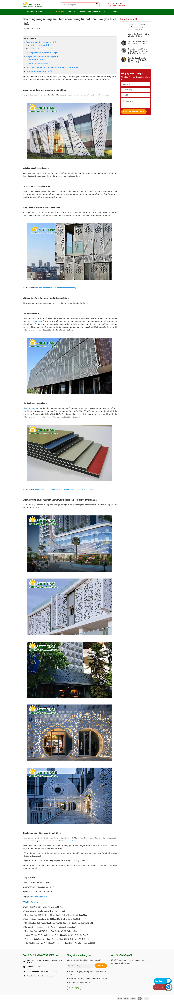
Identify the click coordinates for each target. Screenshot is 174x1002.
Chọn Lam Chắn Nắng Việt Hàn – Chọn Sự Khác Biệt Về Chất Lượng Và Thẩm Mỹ (56, 939)
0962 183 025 (119, 5)
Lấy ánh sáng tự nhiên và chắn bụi (40, 49)
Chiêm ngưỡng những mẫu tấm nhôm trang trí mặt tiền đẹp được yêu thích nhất (52, 67)
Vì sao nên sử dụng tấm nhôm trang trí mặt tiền (41, 42)
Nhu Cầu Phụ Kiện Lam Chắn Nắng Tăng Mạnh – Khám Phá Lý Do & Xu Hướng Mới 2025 (59, 943)
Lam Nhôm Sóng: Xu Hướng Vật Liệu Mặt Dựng (43, 907)
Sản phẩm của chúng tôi (89, 12)
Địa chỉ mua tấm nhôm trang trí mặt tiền (39, 71)
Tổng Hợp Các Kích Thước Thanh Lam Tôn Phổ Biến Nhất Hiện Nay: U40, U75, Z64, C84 (58, 923)
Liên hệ (115, 12)
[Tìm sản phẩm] (80, 4)
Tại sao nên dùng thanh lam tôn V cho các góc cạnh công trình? (49, 927)
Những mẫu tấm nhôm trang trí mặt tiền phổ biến (42, 57)
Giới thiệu (71, 12)
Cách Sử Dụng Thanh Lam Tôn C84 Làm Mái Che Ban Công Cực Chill (51, 919)
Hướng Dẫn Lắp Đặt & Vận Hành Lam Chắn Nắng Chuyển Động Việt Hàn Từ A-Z (55, 935)
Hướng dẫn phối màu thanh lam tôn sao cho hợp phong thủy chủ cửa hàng (138, 27)
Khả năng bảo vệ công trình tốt (39, 45)
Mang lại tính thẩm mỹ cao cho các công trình (44, 53)
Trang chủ (60, 12)
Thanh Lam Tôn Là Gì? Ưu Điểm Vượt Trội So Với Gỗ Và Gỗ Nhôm (50, 931)
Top (46, 403)
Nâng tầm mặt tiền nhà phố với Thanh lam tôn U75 (44, 911)
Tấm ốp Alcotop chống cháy (38, 63)
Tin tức (105, 12)
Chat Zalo (158, 981)
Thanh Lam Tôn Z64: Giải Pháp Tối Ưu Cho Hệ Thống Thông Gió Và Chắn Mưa (55, 915)
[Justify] (97, 4)
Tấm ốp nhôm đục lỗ (36, 59)
